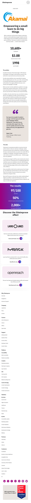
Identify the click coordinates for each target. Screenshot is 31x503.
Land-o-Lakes (4, 471)
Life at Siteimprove (5, 320)
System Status (4, 346)
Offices (3, 325)
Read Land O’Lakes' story (14, 238)
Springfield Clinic (5, 457)
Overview (3, 295)
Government (4, 399)
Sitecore (3, 445)
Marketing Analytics (5, 363)
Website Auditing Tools (6, 379)
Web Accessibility (5, 355)
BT (2, 476)
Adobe (3, 442)
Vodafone (3, 473)
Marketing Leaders (5, 421)
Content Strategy (5, 387)
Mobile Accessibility (5, 358)
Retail (3, 413)
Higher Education (5, 402)
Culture (3, 322)
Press (3, 310)
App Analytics (4, 368)
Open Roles (4, 328)
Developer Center (5, 343)
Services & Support (5, 301)
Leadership (4, 308)
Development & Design (6, 430)
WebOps (3, 432)
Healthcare (4, 405)
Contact (3, 313)
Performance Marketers (6, 427)
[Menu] (28, 2)
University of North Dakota (7, 462)
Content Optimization (6, 385)
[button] (21, 238)
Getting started (4, 335)
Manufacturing (4, 410)
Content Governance (5, 390)
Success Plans (4, 340)
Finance (3, 408)
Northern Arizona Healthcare (7, 454)
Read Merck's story (14, 261)
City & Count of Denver (6, 459)
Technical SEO (4, 374)
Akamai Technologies (6, 468)
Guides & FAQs (4, 337)
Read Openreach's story (14, 285)
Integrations (4, 298)
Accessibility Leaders (6, 419)
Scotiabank (4, 451)
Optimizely (4, 439)
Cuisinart (3, 465)
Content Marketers (5, 424)
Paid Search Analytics (6, 366)
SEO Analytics (4, 377)
